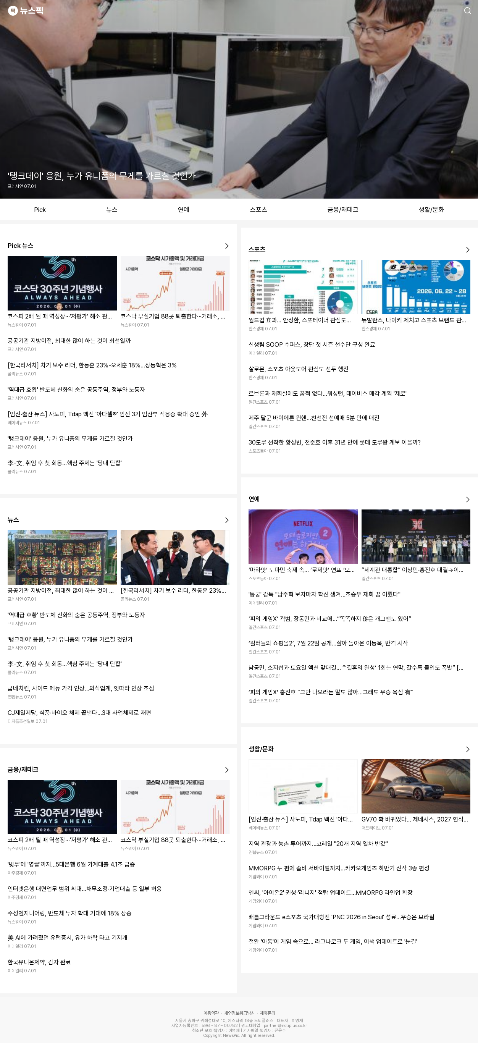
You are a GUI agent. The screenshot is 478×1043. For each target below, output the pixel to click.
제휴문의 (267, 1013)
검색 (467, 10)
